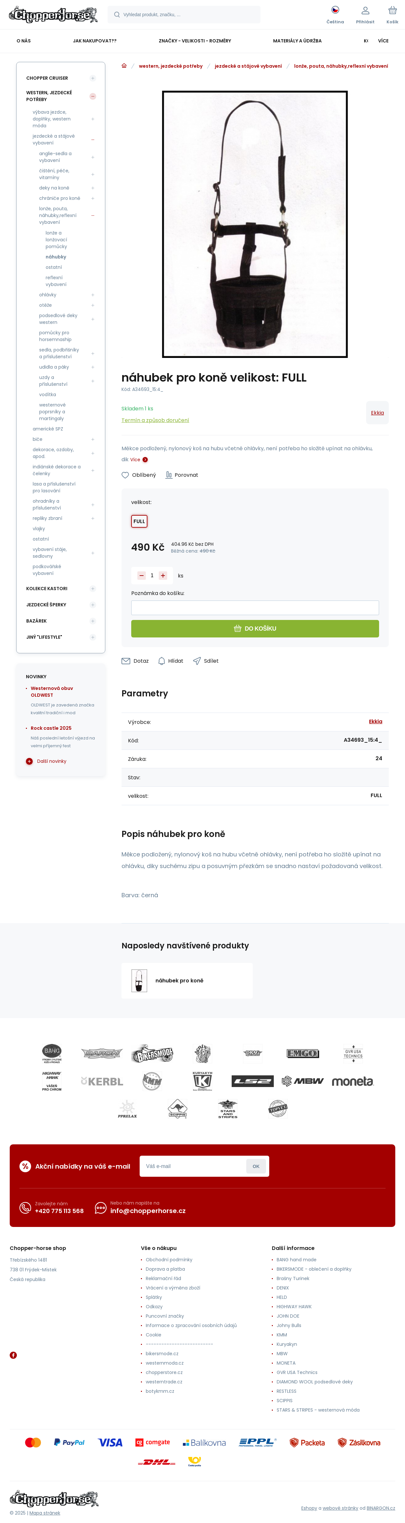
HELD (282, 1297)
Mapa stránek (44, 1513)
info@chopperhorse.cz (148, 1210)
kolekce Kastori (46, 588)
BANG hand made (297, 1259)
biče (37, 439)
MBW (282, 1353)
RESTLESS (286, 1391)
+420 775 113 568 (59, 1211)
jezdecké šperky (46, 604)
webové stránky (340, 1508)
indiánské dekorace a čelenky (57, 470)
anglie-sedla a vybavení (55, 157)
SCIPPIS (285, 1400)
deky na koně (54, 188)
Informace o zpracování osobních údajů (191, 1325)
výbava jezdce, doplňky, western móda (52, 119)
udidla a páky (54, 367)
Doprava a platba (165, 1269)
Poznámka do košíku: (157, 593)
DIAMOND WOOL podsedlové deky (315, 1382)
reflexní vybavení (56, 281)
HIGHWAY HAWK (294, 1306)
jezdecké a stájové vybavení (248, 66)
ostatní (54, 267)
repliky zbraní (47, 518)
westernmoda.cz (165, 1363)
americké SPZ (48, 429)
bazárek (36, 621)
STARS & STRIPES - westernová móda (318, 1410)
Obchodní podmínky (169, 1259)
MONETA (286, 1363)
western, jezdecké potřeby (170, 66)
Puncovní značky (165, 1316)
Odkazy (154, 1306)
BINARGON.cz (381, 1508)
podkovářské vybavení (47, 570)
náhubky (56, 257)
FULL (139, 521)
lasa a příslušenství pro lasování (54, 487)
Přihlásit (256, 1166)
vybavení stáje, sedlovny (50, 552)
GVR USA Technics (297, 1372)
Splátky (154, 1297)
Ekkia (377, 413)
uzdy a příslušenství (53, 380)
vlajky (39, 528)
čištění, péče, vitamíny (54, 174)
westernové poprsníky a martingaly (52, 412)
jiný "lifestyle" (44, 637)
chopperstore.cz (164, 1372)
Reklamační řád (163, 1278)
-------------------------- (179, 1344)
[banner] (53, 15)
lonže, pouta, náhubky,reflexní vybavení (341, 66)
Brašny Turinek (293, 1278)
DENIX (283, 1288)
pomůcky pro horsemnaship (55, 336)
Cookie (153, 1335)
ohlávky (47, 295)
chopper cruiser (47, 78)
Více (135, 459)
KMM (282, 1335)
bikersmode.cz (162, 1353)
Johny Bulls (289, 1325)
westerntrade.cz (164, 1382)
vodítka (47, 394)
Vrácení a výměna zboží (173, 1288)
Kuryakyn (287, 1344)
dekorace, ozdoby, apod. (53, 453)
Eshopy (309, 1508)
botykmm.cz (160, 1391)
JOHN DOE (288, 1316)
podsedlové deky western (58, 319)
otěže (45, 305)
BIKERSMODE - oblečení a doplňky (314, 1269)
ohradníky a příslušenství (47, 504)
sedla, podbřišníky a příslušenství (59, 353)
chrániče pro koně (59, 198)
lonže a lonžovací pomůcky (56, 240)
